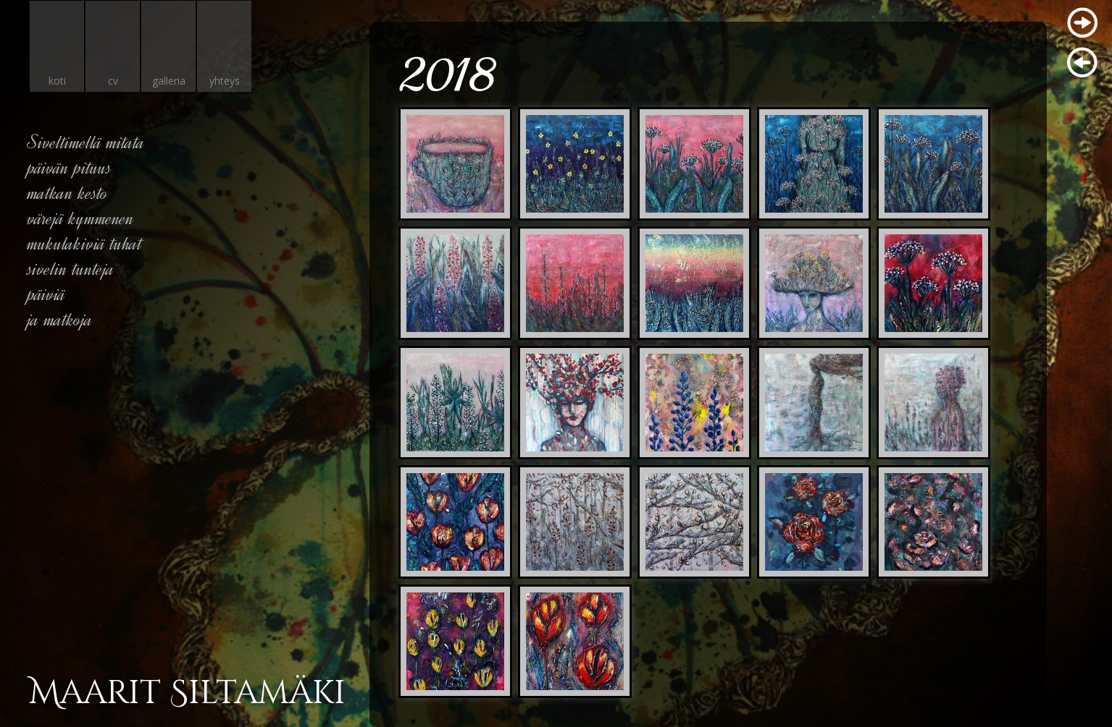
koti (57, 81)
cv (113, 81)
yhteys (224, 81)
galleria (168, 81)
